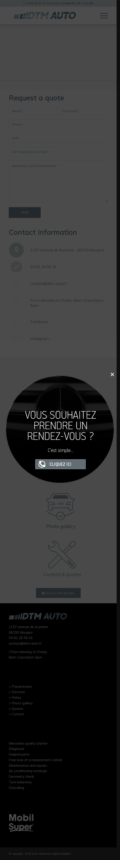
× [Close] (112, 374)
